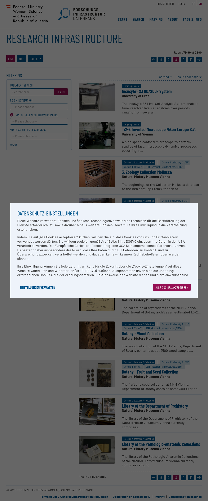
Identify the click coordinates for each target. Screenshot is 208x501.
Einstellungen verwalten (37, 287)
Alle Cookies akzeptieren (172, 287)
